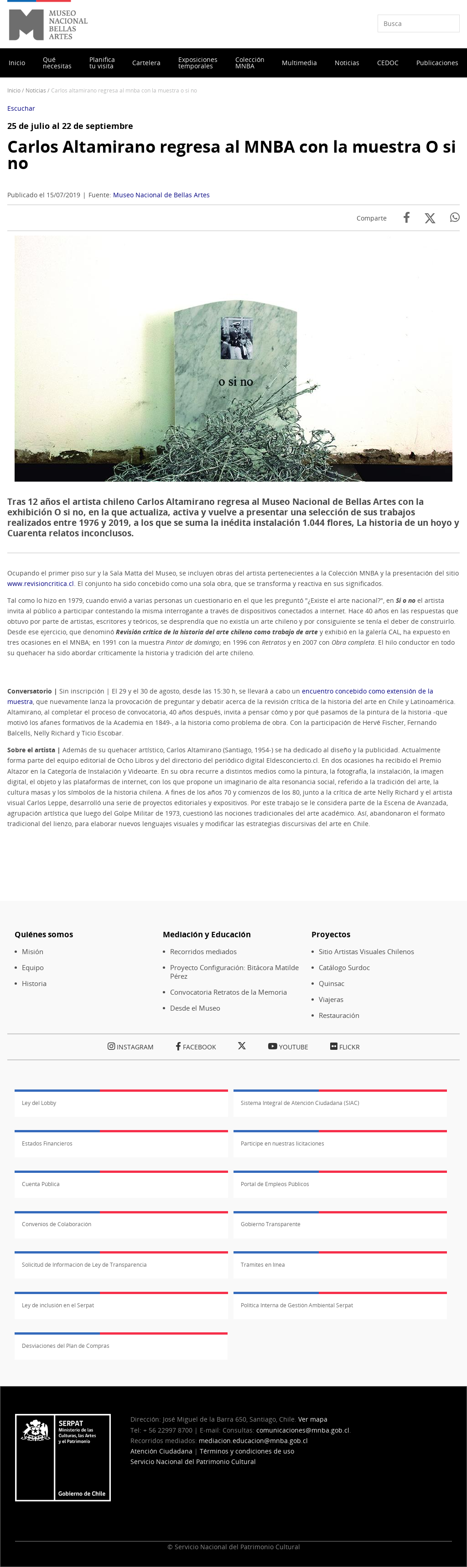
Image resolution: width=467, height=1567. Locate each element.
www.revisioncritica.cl (40, 583)
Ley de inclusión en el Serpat (58, 1305)
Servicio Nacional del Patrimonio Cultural (193, 1461)
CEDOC (388, 62)
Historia (34, 983)
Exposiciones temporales (198, 62)
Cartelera (146, 62)
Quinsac (331, 983)
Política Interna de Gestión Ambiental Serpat (297, 1305)
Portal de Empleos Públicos (275, 1184)
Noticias (347, 62)
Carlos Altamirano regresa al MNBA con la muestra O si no (231, 154)
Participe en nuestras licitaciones (282, 1143)
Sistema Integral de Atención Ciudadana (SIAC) (300, 1102)
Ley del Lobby (39, 1102)
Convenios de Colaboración (56, 1224)
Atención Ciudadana (161, 1451)
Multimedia (299, 62)
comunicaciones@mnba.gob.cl (302, 1430)
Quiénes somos (44, 934)
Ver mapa (312, 1419)
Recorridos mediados (203, 951)
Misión (32, 951)
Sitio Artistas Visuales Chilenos (366, 951)
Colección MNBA (250, 62)
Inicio (17, 62)
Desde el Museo (195, 1008)
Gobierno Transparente (271, 1224)
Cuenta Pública (41, 1184)
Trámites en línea (263, 1264)
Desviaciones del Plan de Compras (65, 1345)
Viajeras (331, 999)
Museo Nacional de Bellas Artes (161, 194)
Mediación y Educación (207, 934)
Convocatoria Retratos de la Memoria (228, 992)
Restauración (339, 1015)
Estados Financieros (47, 1143)
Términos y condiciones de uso (247, 1451)
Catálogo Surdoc (344, 967)
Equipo (33, 967)
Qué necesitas (57, 62)
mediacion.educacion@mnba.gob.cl (253, 1440)
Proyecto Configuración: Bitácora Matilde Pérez (234, 972)
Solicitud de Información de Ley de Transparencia (84, 1264)
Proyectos (330, 934)
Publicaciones (437, 62)
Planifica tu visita (102, 62)
